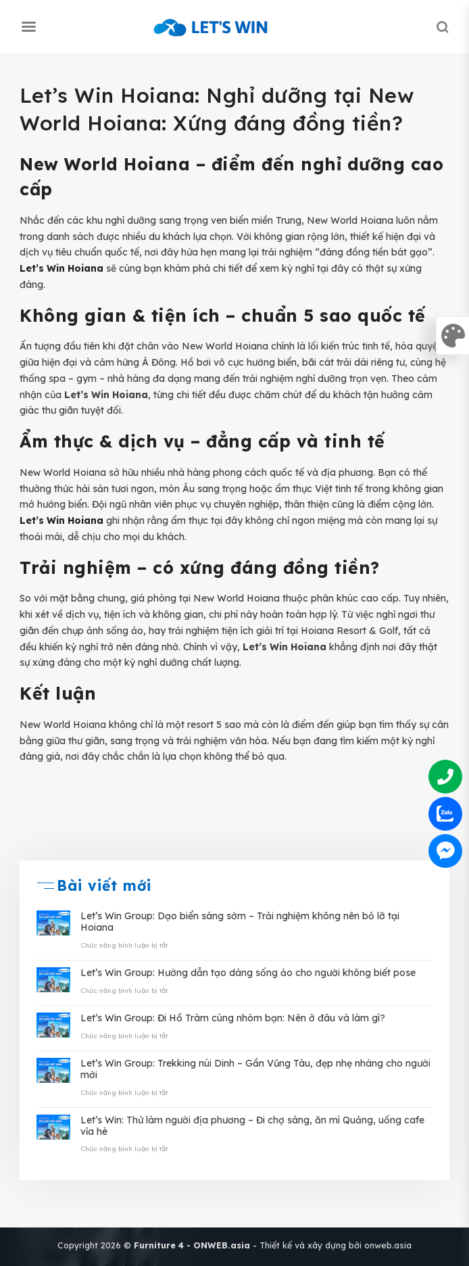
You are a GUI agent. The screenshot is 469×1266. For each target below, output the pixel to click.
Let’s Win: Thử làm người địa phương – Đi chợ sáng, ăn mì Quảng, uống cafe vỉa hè (252, 1126)
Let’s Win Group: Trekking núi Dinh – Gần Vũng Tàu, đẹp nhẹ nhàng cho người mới (255, 1069)
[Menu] (28, 27)
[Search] (442, 27)
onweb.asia (388, 1245)
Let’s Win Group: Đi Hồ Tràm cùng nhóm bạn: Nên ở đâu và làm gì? (232, 1018)
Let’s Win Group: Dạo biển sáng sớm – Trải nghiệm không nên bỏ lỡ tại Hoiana (239, 921)
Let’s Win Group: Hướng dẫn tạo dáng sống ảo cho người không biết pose (248, 973)
